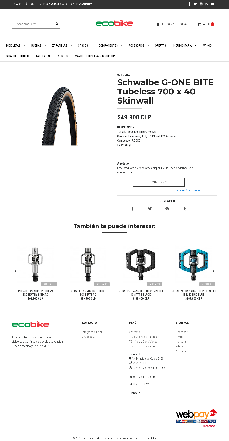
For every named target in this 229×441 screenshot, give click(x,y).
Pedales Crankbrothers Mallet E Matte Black (141, 293)
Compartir (167, 201)
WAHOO (207, 45)
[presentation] (15, 271)
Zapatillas (59, 45)
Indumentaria (182, 45)
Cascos (83, 45)
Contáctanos (158, 182)
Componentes (108, 45)
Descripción (125, 127)
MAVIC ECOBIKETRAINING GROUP (95, 56)
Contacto (134, 332)
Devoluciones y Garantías (144, 337)
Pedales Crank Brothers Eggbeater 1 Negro (35, 293)
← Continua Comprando (185, 190)
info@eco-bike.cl (92, 332)
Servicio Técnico (17, 56)
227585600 (88, 337)
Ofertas (160, 45)
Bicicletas (13, 45)
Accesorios (136, 45)
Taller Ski (43, 56)
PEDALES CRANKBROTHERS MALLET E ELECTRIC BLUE (193, 293)
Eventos (62, 56)
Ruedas (36, 45)
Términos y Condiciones (143, 342)
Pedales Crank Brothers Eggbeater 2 (88, 293)
